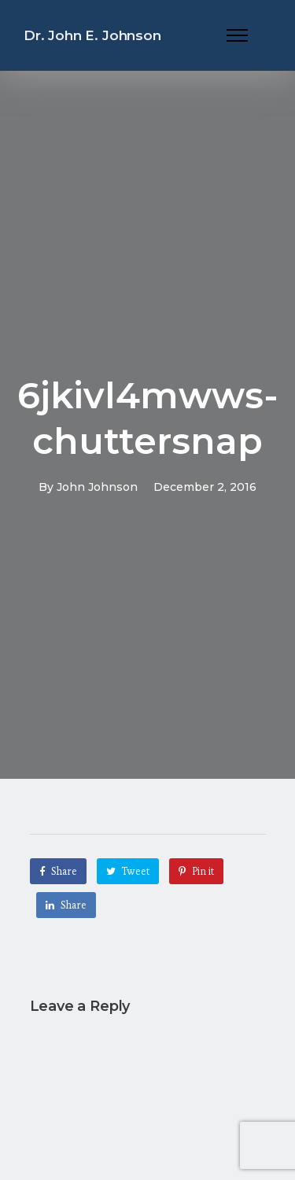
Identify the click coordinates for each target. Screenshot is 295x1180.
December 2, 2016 (204, 486)
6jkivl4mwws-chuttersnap (147, 418)
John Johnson (97, 486)
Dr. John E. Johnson (92, 35)
